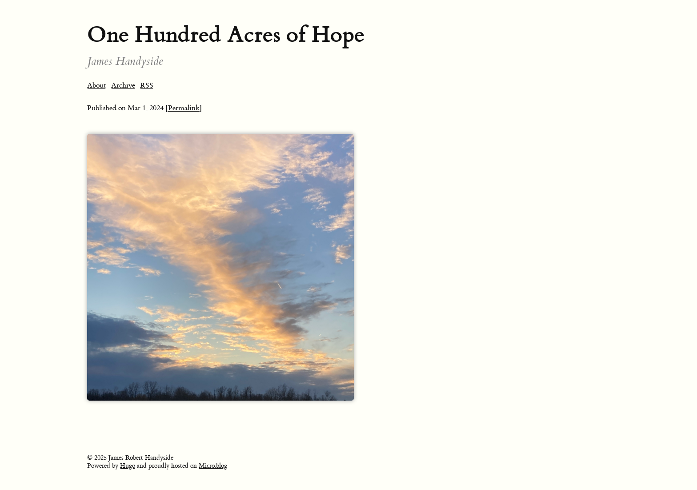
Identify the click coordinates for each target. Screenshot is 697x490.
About (96, 85)
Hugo (127, 466)
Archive (123, 85)
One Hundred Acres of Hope (226, 34)
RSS (146, 85)
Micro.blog (213, 466)
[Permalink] (183, 108)
